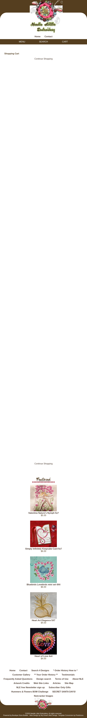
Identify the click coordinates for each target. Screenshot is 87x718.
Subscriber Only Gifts (60, 687)
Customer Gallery (21, 675)
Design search (43, 679)
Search (43, 42)
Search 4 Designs (40, 670)
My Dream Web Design (49, 715)
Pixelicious (79, 715)
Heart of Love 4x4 (43, 656)
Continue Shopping (43, 59)
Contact (48, 36)
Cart (65, 42)
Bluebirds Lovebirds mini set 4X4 (43, 584)
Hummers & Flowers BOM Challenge (29, 692)
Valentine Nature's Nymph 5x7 (43, 513)
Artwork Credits (22, 683)
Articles (57, 683)
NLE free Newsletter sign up (30, 687)
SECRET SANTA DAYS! (64, 692)
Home (37, 36)
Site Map (69, 683)
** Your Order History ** (46, 675)
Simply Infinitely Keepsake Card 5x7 (43, 549)
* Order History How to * (65, 670)
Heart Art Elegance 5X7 (43, 620)
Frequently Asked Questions (18, 679)
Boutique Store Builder (20, 715)
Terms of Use (61, 679)
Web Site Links (41, 683)
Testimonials (68, 675)
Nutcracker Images (43, 696)
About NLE (78, 679)
